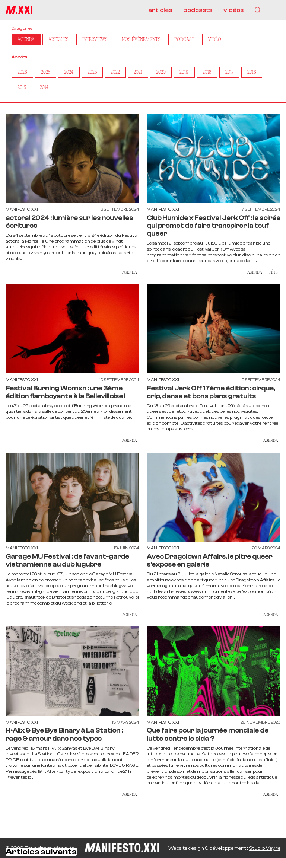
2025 (46, 73)
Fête (273, 273)
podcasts (197, 10)
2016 (259, 73)
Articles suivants (41, 853)
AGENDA (27, 40)
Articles (60, 40)
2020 (166, 73)
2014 (45, 89)
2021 (142, 73)
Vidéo (223, 40)
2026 (23, 73)
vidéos (233, 10)
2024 (71, 73)
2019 (189, 73)
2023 (95, 73)
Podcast (192, 40)
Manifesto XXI (22, 210)
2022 (119, 73)
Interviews (99, 40)
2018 (213, 73)
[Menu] (275, 10)
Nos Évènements (147, 40)
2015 (22, 89)
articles (160, 10)
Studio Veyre (264, 848)
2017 (236, 73)
